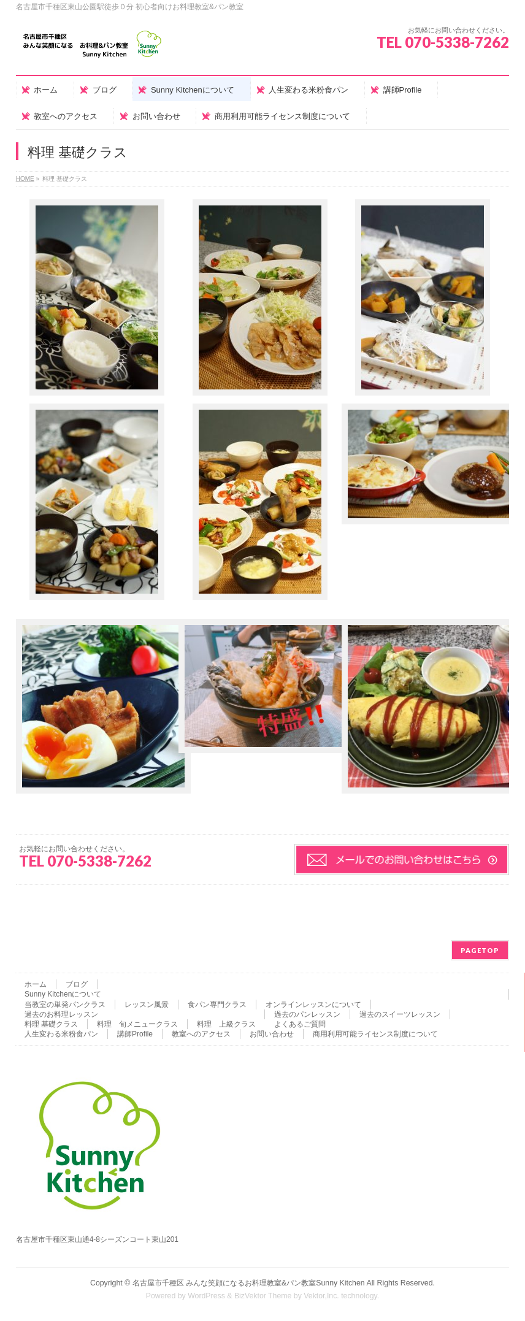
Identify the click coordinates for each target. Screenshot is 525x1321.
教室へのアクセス (201, 1034)
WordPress (206, 1296)
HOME (25, 178)
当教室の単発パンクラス (65, 1004)
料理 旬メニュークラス (137, 1024)
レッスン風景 (147, 1004)
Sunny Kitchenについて (63, 994)
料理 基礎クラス (51, 1024)
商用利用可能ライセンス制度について (375, 1034)
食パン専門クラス (217, 1004)
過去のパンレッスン (307, 1014)
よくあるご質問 (300, 1024)
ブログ (77, 984)
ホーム (36, 984)
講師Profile (135, 1034)
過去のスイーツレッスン (399, 1014)
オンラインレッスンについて (313, 1004)
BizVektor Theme (263, 1296)
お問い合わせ (272, 1034)
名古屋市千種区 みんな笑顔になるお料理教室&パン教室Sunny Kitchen (248, 1283)
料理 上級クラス (226, 1024)
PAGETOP (480, 950)
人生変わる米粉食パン (61, 1034)
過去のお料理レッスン (61, 1014)
